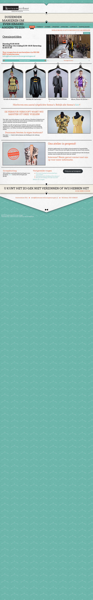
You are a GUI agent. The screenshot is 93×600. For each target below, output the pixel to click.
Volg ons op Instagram (73, 182)
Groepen (55, 38)
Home (32, 38)
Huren (47, 38)
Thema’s (39, 38)
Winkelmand (84, 38)
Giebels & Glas (14, 228)
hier (77, 116)
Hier (10, 186)
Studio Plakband (29, 228)
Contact (73, 38)
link (9, 146)
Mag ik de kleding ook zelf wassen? (47, 189)
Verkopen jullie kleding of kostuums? (47, 187)
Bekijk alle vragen (38, 191)
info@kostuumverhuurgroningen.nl (19, 67)
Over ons (64, 38)
